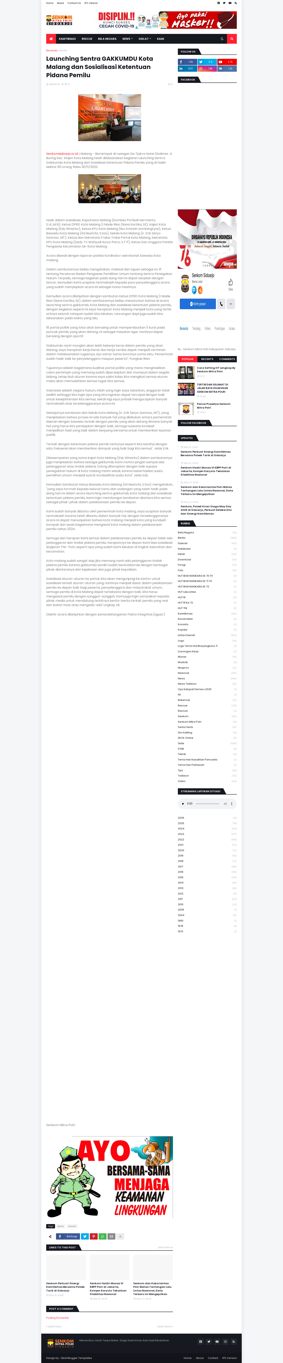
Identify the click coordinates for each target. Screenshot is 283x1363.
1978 (207, 926)
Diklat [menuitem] (144, 39)
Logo (207, 641)
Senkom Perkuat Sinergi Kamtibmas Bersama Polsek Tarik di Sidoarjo (65, 1287)
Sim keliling (207, 733)
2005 (207, 910)
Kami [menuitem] (160, 39)
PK (207, 695)
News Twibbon (207, 684)
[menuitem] (51, 39)
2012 (207, 894)
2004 (207, 915)
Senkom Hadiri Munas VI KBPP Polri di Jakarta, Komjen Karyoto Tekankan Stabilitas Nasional (108, 1289)
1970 (207, 931)
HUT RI (207, 597)
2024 (207, 829)
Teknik (207, 754)
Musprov (207, 668)
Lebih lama (164, 1326)
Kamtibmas (207, 614)
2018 (207, 861)
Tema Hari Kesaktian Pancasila (207, 760)
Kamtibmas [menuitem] (67, 39)
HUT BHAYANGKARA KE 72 (207, 587)
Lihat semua (165, 1247)
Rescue (207, 706)
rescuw (207, 711)
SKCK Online (207, 738)
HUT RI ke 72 (207, 603)
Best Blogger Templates (76, 1358)
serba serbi (207, 727)
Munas (207, 657)
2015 (207, 877)
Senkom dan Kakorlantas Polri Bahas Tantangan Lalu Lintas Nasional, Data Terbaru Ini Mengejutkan (152, 1289)
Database (207, 549)
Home (49, 3)
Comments (227, 359)
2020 (207, 850)
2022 (207, 840)
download (207, 560)
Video (207, 781)
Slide (207, 743)
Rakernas (207, 700)
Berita (63, 50)
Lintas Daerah (207, 635)
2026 (207, 818)
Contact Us (74, 3)
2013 (207, 888)
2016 (207, 872)
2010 (207, 905)
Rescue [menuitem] (87, 39)
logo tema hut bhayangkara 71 (207, 646)
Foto (207, 570)
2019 (207, 856)
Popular (188, 359)
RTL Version (91, 3)
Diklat (207, 554)
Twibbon (207, 776)
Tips (207, 770)
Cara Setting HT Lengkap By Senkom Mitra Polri (216, 369)
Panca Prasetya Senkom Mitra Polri (214, 405)
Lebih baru (55, 1326)
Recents (207, 359)
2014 (207, 883)
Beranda (51, 50)
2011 (207, 899)
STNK (207, 749)
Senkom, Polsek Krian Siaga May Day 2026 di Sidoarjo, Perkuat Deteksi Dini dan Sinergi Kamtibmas (206, 510)
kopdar (207, 630)
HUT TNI (207, 608)
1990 (207, 921)
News (207, 679)
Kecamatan (207, 619)
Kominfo (207, 625)
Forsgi (207, 565)
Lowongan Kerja (207, 652)
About (60, 3)
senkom (207, 716)
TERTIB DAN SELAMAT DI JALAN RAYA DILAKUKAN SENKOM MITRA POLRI (212, 388)
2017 (207, 867)
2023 (207, 834)
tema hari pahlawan (207, 765)
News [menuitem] (126, 39)
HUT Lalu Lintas (207, 592)
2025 (207, 823)
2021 (207, 845)
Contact (213, 1358)
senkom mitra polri (207, 722)
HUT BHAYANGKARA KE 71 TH (207, 581)
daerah (72, 1226)
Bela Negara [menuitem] (107, 39)
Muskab (207, 662)
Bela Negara (207, 533)
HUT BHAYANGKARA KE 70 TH (207, 576)
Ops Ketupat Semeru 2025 (207, 689)
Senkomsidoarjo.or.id (62, 153)
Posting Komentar (57, 1318)
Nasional (207, 673)
